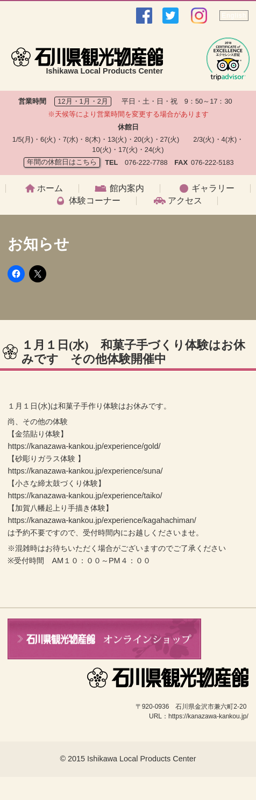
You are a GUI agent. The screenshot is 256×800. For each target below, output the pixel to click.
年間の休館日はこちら (62, 162)
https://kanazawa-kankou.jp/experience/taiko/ (85, 495)
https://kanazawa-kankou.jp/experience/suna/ (85, 471)
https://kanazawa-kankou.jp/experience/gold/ (84, 446)
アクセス (185, 201)
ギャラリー (212, 188)
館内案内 (127, 188)
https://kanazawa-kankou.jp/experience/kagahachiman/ (102, 520)
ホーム (50, 188)
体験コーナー (94, 201)
